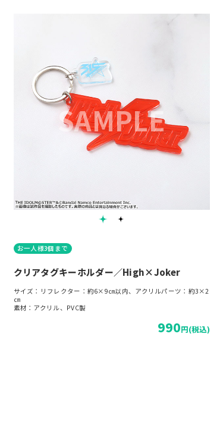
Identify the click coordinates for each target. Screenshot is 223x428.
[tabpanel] (112, 112)
